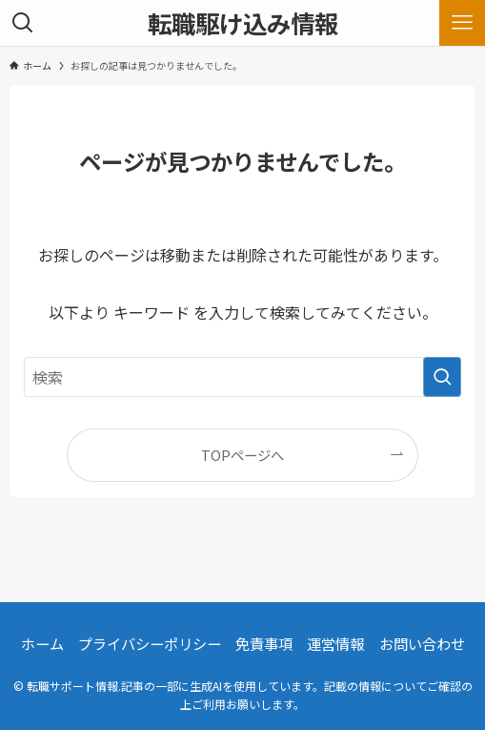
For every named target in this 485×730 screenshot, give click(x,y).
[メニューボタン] (462, 23)
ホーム (42, 643)
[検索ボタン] (23, 23)
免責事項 (264, 643)
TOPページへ (242, 455)
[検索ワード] (242, 377)
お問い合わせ (422, 643)
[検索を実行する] (442, 377)
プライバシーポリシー (149, 643)
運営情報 (335, 643)
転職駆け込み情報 (243, 22)
